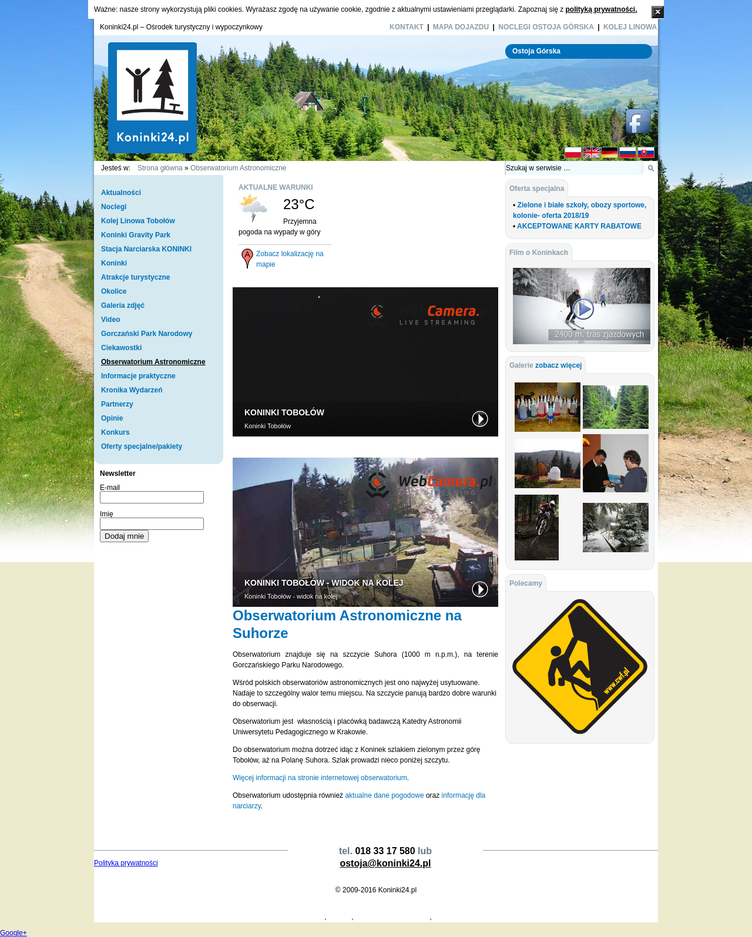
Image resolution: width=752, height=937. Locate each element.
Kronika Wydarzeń (131, 390)
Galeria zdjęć (123, 305)
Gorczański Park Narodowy (146, 334)
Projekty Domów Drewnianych (277, 917)
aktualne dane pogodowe (384, 795)
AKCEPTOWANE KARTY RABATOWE (579, 226)
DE (609, 153)
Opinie (112, 418)
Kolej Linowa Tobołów (138, 221)
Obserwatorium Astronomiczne (238, 168)
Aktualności (121, 193)
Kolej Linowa (630, 27)
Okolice (113, 291)
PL (573, 153)
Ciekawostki (121, 348)
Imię (106, 514)
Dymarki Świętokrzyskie (392, 917)
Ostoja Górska (536, 51)
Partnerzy (117, 404)
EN (591, 153)
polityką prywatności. (601, 9)
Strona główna (160, 168)
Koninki (114, 263)
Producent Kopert (174, 917)
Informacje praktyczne (138, 376)
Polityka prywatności (126, 863)
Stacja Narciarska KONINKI (146, 249)
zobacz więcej (558, 365)
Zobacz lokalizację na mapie (290, 259)
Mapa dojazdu (461, 27)
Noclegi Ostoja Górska (546, 27)
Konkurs (115, 432)
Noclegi (113, 207)
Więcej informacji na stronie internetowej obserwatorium (320, 778)
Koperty (216, 917)
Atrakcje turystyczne (135, 277)
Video (110, 319)
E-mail (110, 487)
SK (646, 153)
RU (628, 153)
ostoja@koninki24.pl (385, 863)
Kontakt (407, 27)
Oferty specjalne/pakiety (141, 446)
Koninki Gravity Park (135, 235)
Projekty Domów (119, 917)
